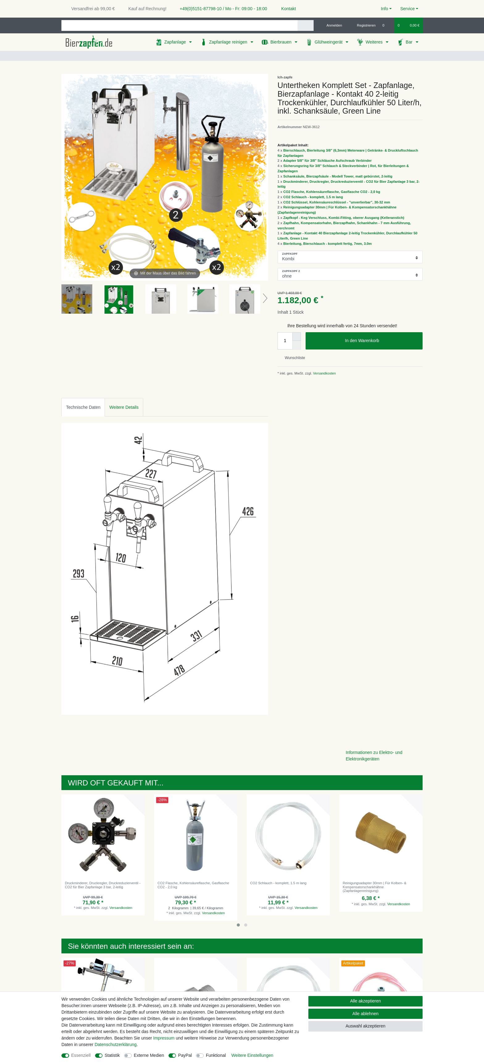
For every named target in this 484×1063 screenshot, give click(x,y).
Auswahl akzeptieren (365, 1025)
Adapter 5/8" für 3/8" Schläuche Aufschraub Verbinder (327, 160)
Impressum (163, 1038)
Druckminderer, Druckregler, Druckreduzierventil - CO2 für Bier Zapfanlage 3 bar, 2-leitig (102, 885)
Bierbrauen (281, 42)
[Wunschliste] (386, 25)
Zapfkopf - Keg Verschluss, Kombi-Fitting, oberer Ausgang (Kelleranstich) (343, 218)
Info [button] (384, 8)
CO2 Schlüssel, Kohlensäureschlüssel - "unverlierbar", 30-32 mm (336, 202)
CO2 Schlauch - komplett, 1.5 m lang (313, 197)
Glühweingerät (329, 42)
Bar (410, 42)
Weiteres (374, 42)
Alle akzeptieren (365, 1000)
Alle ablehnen (366, 1013)
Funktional (216, 1055)
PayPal (185, 1055)
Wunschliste (292, 358)
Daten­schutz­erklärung (115, 1044)
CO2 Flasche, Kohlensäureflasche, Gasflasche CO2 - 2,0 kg (331, 192)
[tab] (83, 407)
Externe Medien (149, 1055)
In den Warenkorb (381, 341)
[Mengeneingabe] (284, 340)
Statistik (112, 1055)
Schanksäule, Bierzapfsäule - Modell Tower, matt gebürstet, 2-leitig (338, 176)
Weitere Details (124, 407)
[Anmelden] (332, 25)
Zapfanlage (175, 42)
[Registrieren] (363, 25)
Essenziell (81, 1055)
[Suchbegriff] (179, 25)
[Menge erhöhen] (296, 336)
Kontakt (286, 8)
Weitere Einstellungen (252, 1055)
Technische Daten (83, 407)
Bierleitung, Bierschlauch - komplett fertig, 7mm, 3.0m (327, 243)
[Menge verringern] (296, 345)
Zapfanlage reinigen (228, 42)
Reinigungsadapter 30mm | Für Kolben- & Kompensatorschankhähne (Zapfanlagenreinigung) (374, 887)
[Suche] (305, 25)
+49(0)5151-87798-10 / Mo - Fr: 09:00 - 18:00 (221, 8)
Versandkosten (324, 373)
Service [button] (407, 8)
